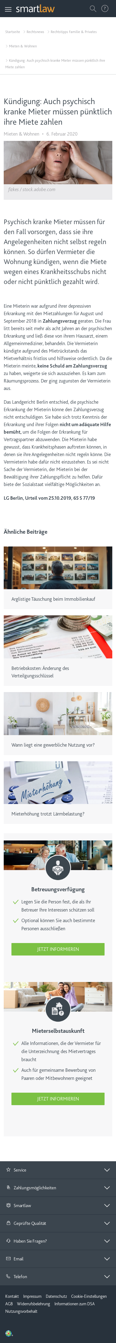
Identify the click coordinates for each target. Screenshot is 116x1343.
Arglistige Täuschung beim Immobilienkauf (53, 599)
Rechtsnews (35, 32)
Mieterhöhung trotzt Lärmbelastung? (47, 814)
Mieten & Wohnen (23, 46)
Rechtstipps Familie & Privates (74, 32)
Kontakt (12, 1296)
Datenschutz (56, 1296)
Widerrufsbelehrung (33, 1303)
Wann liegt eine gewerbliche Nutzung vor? (53, 745)
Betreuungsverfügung (58, 889)
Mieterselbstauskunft (58, 1031)
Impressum (32, 1296)
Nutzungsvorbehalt (21, 1311)
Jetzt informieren (58, 949)
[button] (58, 1170)
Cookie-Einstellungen (89, 1296)
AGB (9, 1303)
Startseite (12, 32)
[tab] (58, 1170)
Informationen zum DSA (74, 1303)
